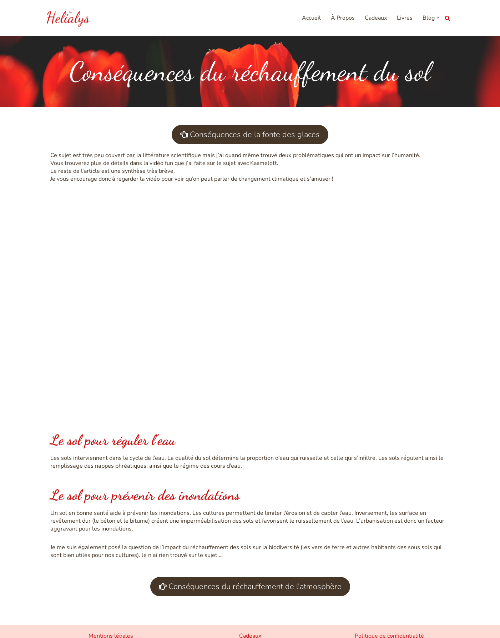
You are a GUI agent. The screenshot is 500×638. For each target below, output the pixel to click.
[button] (438, 17)
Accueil (311, 18)
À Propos (343, 18)
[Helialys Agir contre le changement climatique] (68, 17)
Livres (405, 18)
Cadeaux (376, 18)
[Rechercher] (447, 18)
